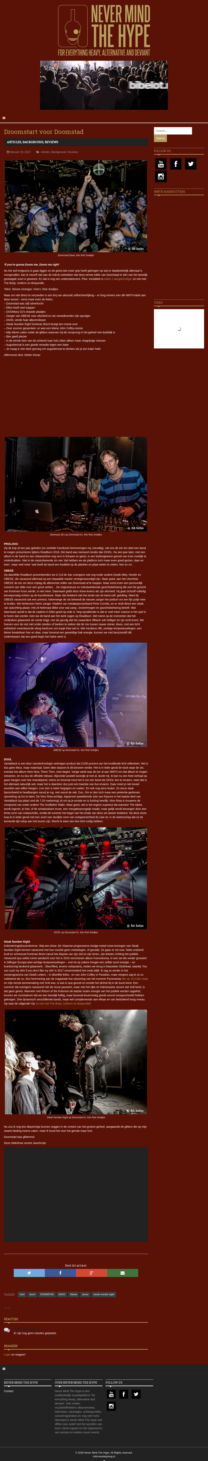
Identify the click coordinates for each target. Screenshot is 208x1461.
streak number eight (103, 1294)
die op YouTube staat (135, 978)
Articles (14, 142)
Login (7, 1354)
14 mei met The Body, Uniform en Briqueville (63, 1003)
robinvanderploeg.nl (104, 1456)
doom (32, 1294)
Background (33, 142)
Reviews (51, 142)
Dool (22, 1294)
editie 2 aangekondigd (117, 278)
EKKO (62, 1294)
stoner (85, 1294)
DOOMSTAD (47, 1294)
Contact (8, 1391)
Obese (73, 1294)
